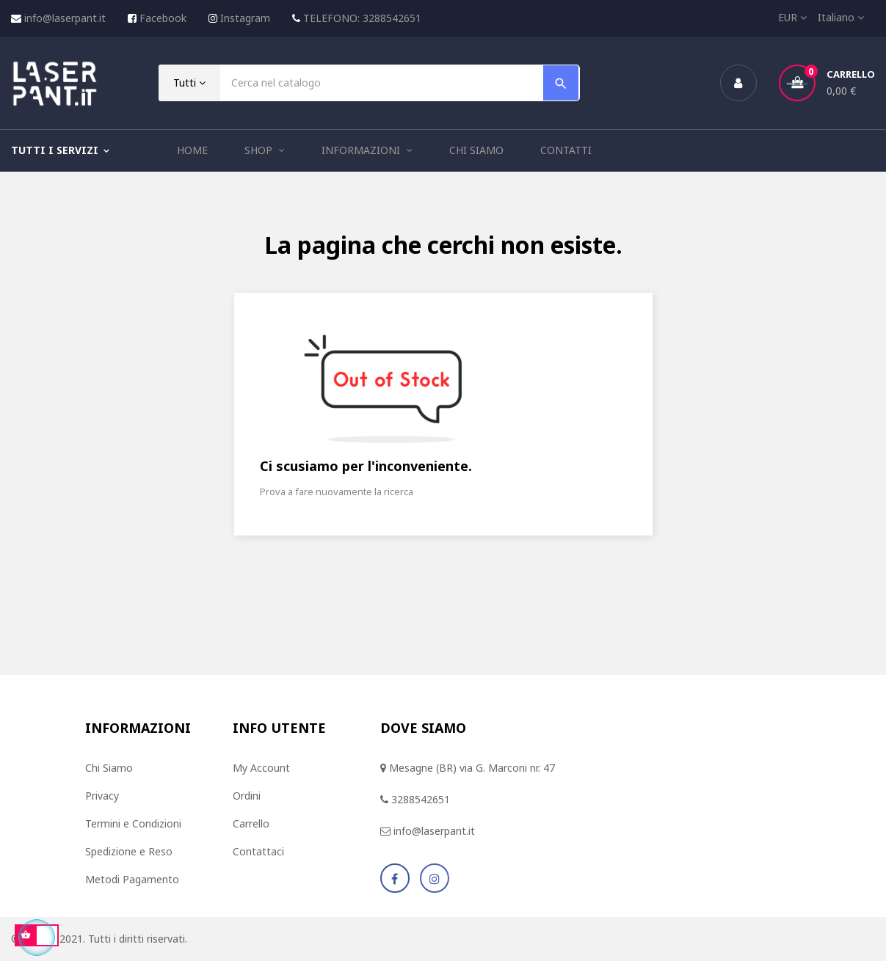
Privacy (102, 796)
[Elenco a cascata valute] (787, 17)
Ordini (247, 796)
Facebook (162, 18)
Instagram (245, 18)
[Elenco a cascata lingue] (841, 17)
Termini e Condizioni (133, 823)
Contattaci (258, 851)
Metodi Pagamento (132, 879)
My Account (261, 768)
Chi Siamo (109, 768)
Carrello (251, 823)
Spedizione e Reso (129, 851)
